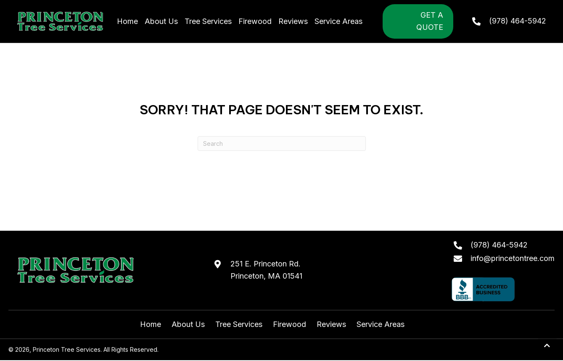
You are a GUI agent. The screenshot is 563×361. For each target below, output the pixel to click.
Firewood (289, 324)
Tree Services (238, 324)
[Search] (282, 143)
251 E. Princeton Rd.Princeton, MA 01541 (266, 269)
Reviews (331, 324)
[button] (547, 346)
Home (150, 324)
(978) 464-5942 (517, 20)
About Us (188, 324)
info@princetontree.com (512, 258)
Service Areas (380, 324)
